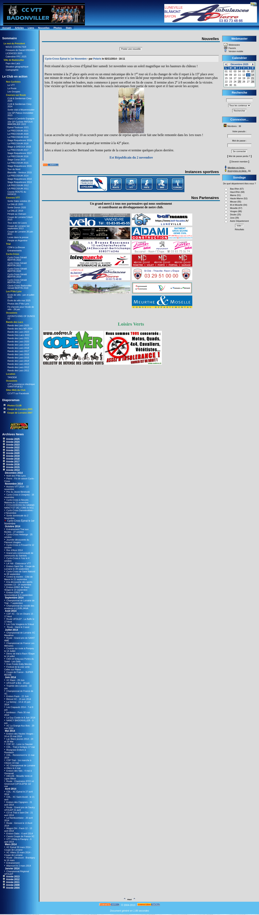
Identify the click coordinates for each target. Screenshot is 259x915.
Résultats (239, 229)
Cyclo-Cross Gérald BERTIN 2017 (17, 281)
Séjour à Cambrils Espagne (20, 118)
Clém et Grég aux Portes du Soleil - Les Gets (19, 660)
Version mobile (235, 51)
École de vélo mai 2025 (18, 300)
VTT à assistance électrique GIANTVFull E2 (21, 385)
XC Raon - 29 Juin (15, 680)
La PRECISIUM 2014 (17, 175)
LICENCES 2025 (14, 53)
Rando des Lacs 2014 (18, 361)
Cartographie (12, 70)
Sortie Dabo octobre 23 (18, 201)
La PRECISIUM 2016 (17, 156)
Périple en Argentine (17, 240)
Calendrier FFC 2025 (16, 56)
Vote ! (239, 225)
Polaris (97, 58)
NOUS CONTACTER (16, 47)
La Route (12, 88)
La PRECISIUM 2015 (17, 163)
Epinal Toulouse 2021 (18, 127)
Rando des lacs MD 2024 (19, 328)
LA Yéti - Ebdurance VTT (18, 563)
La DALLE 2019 (15, 210)
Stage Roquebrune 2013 (19, 182)
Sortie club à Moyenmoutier (20, 109)
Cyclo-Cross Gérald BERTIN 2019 (17, 275)
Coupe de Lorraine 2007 (18, 412)
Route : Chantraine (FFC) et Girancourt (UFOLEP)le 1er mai (19, 783)
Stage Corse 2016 (16, 159)
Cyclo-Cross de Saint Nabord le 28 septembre (19, 572)
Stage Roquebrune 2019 (19, 140)
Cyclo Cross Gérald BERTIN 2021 (17, 264)
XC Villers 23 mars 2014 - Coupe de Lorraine (18, 853)
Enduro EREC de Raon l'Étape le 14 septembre (16, 588)
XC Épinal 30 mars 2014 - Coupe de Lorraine (18, 848)
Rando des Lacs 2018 (18, 348)
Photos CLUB (13, 405)
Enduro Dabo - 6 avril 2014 (19, 833)
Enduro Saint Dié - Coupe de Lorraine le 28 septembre (19, 567)
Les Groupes (13, 91)
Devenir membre (239, 161)
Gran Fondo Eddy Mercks (19, 664)
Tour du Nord (13, 169)
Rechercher (239, 110)
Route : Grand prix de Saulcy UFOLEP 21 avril (19, 808)
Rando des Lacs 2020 (18, 341)
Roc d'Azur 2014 (14, 550)
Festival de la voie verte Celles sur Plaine (17, 668)
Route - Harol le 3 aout (17, 627)
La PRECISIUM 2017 (17, 150)
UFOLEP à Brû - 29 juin (18, 683)
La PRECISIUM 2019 (17, 137)
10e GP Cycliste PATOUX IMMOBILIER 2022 (20, 123)
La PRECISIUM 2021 (17, 130)
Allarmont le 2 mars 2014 (18, 865)
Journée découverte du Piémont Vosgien (16, 541)
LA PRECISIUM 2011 (18, 188)
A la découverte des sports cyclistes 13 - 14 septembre (18, 583)
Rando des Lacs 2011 (18, 370)
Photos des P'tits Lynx (18, 303)
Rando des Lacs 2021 (18, 338)
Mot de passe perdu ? (239, 156)
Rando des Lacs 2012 (18, 367)
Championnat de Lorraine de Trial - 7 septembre (19, 601)
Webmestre (234, 45)
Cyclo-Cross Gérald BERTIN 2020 (17, 269)
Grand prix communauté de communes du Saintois (18, 554)
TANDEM (12, 377)
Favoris (232, 48)
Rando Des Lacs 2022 (18, 335)
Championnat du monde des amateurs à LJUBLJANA (19, 607)
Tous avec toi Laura (17, 223)
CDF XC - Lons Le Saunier (19, 744)
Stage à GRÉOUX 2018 (19, 146)
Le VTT (11, 85)
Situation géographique (17, 66)
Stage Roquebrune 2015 (19, 166)
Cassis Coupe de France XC (20, 836)
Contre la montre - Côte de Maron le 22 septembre (18, 578)
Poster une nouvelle (131, 49)
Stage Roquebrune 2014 (19, 179)
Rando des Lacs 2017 (18, 351)
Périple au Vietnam (16, 214)
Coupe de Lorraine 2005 (18, 409)
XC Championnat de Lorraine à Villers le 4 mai (19, 766)
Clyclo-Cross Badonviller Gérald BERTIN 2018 (19, 286)
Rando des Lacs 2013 (18, 364)
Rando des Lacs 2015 (18, 357)
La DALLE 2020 (15, 204)
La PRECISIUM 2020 (17, 134)
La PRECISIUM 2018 (17, 143)
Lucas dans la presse (17, 237)
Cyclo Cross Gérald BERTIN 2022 (17, 258)
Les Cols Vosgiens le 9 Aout (20, 624)
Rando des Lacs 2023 (18, 332)
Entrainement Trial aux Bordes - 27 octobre (16, 530)
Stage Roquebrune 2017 (19, 153)
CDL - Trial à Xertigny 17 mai (20, 747)
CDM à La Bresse (16, 247)
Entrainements (14, 250)
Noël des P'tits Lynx (16, 476)
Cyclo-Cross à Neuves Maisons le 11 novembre (16, 501)
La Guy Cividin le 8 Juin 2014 (20, 717)
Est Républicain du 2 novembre (131, 157)
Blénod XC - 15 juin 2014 (18, 699)
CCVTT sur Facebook (18, 393)
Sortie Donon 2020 (16, 207)
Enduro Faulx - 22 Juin (17, 696)
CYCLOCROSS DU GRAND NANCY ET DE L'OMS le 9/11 (19, 506)
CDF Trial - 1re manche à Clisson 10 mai (17, 761)
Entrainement (13, 863)
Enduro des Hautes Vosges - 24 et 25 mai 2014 (19, 735)
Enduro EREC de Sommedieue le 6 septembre (18, 593)
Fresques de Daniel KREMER (20, 50)
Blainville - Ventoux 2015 (19, 172)
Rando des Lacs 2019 (18, 345)
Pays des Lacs (13, 63)
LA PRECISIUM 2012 (18, 185)
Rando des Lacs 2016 (18, 354)
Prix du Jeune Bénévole (18, 492)
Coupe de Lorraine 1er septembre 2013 (18, 227)
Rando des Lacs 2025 (18, 325)
